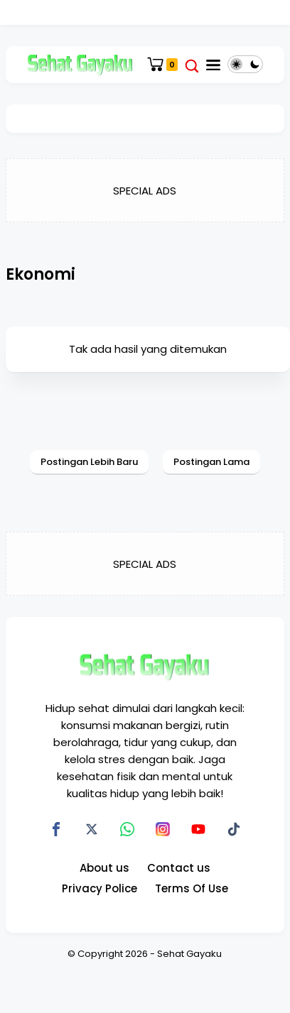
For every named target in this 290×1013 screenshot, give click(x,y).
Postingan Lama (211, 462)
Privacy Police (99, 888)
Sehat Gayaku (189, 953)
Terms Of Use (191, 888)
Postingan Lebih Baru (89, 462)
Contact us (178, 867)
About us (104, 867)
